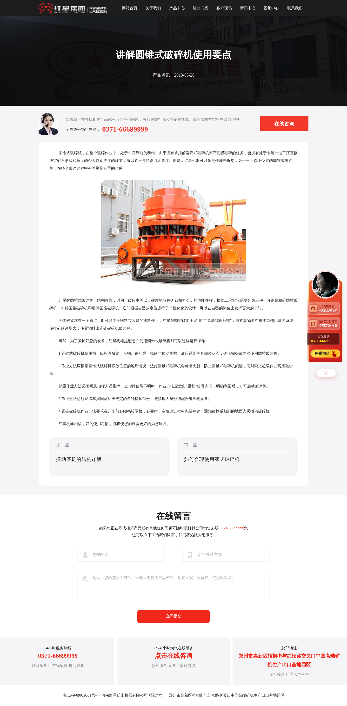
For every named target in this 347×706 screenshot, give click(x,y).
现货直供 (323, 338)
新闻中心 (247, 8)
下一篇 (237, 457)
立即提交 (173, 616)
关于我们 (153, 8)
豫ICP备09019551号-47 (81, 695)
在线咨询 (284, 123)
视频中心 (271, 8)
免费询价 (322, 353)
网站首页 (129, 8)
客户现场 (224, 8)
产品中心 (177, 8)
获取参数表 (329, 308)
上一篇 (109, 457)
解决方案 (200, 8)
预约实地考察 (329, 323)
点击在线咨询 (173, 655)
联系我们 (295, 8)
